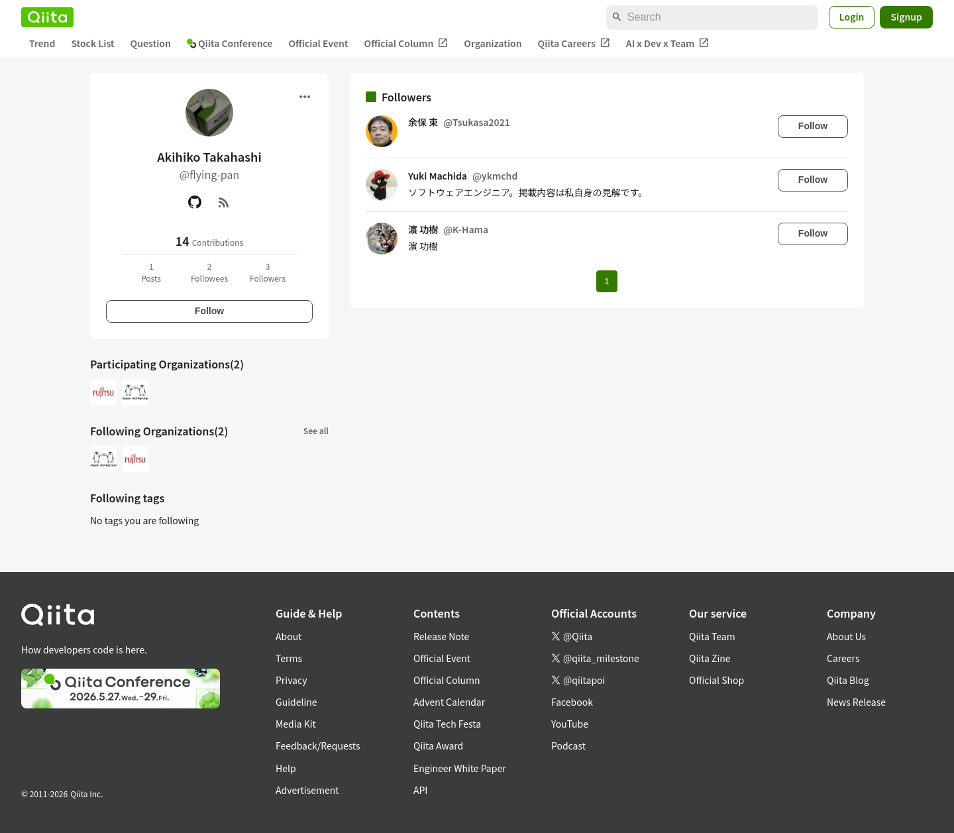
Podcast (568, 745)
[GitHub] (194, 202)
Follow (209, 310)
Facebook (572, 701)
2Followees (209, 272)
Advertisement (307, 790)
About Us (846, 636)
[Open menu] (305, 96)
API (420, 790)
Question (151, 43)
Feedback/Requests (318, 745)
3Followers (268, 272)
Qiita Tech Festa (447, 723)
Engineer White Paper (459, 768)
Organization (492, 43)
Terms (289, 658)
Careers (843, 658)
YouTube (569, 723)
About (288, 636)
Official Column (406, 43)
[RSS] (223, 202)
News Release (856, 701)
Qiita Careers (574, 43)
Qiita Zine (710, 658)
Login (852, 16)
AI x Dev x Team (668, 43)
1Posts (151, 272)
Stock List (92, 43)
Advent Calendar (449, 701)
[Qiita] (47, 17)
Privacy (291, 680)
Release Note (441, 636)
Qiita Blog (848, 680)
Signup (906, 16)
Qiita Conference (230, 43)
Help (286, 768)
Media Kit (296, 723)
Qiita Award (438, 745)
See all (316, 430)
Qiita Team (712, 636)
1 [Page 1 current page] (606, 281)
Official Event (318, 43)
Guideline (296, 701)
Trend (42, 43)
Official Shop (716, 680)
